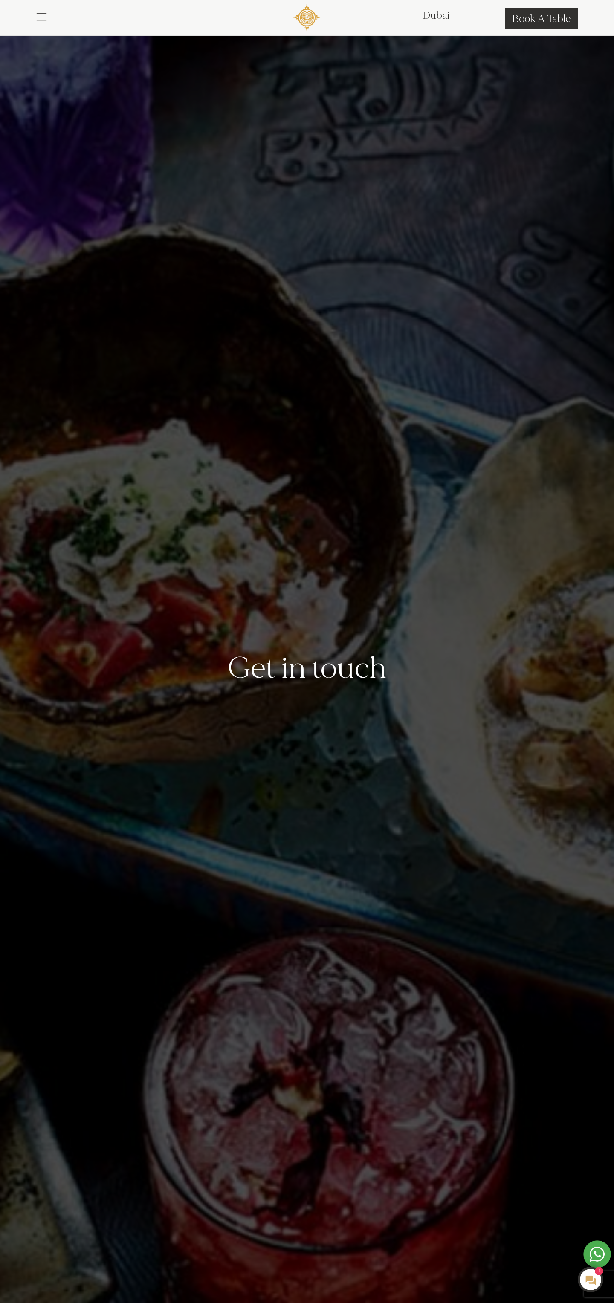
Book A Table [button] (542, 18)
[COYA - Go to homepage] (307, 16)
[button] (41, 16)
